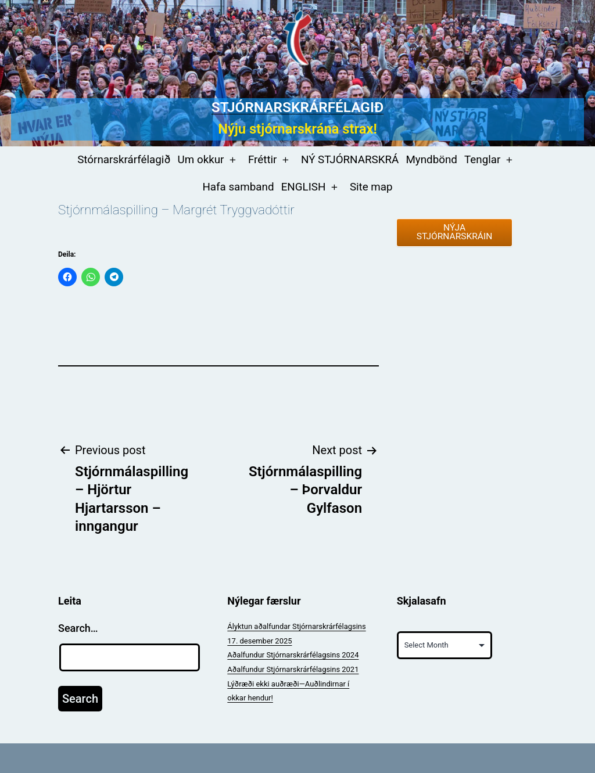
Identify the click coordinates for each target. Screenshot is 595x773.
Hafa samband (238, 187)
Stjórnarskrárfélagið (297, 107)
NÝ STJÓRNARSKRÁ (350, 159)
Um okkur (201, 159)
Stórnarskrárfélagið (123, 159)
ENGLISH (303, 187)
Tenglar (482, 159)
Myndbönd (431, 159)
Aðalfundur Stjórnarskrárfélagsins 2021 (293, 669)
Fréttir (262, 159)
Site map (371, 187)
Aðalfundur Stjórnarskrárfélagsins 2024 (293, 654)
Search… (78, 628)
